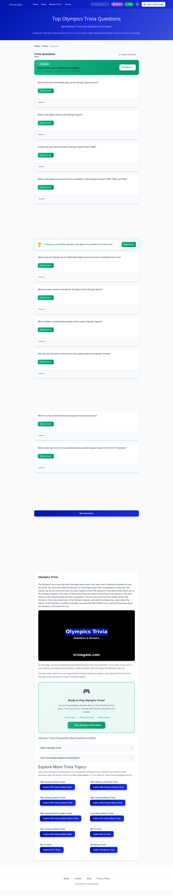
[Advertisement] (19, 79)
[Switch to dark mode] (137, 4)
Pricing (68, 4)
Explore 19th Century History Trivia (59, 788)
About (63, 884)
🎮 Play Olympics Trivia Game (86, 725)
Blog (90, 884)
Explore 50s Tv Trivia (103, 839)
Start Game (128, 244)
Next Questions (86, 513)
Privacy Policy (105, 884)
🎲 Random (117, 4)
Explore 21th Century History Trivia (59, 839)
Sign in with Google (153, 4)
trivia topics (82, 775)
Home (35, 4)
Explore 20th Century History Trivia (109, 804)
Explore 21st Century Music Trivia (108, 820)
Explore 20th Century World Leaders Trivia (61, 821)
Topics (43, 4)
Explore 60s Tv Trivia (53, 855)
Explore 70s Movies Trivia (105, 855)
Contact (77, 884)
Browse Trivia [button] (55, 4)
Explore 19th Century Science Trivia (59, 804)
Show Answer (45, 91)
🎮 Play (129, 4)
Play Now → (127, 67)
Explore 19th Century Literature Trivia (110, 788)
